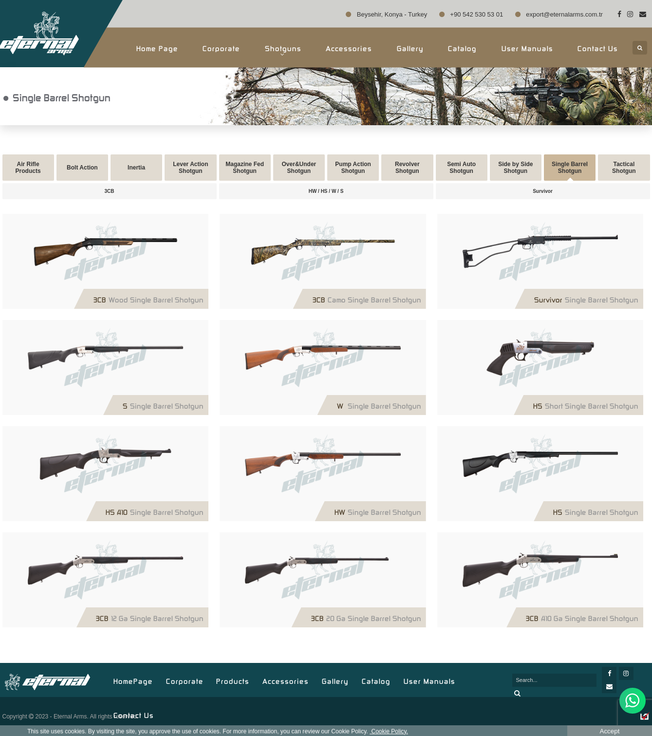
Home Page (157, 47)
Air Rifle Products (28, 167)
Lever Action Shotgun (190, 167)
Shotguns (283, 49)
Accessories (349, 47)
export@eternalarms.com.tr (559, 14)
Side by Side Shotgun (515, 167)
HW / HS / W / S (326, 191)
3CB (109, 191)
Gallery (410, 47)
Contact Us (597, 47)
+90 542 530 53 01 (471, 14)
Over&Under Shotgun (299, 167)
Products (232, 680)
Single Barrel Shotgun (570, 167)
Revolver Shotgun (407, 167)
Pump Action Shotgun (353, 167)
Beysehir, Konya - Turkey (386, 14)
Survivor (543, 191)
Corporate (221, 47)
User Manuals (527, 47)
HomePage (133, 680)
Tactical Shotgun (624, 167)
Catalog (462, 47)
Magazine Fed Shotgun (244, 167)
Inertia (136, 167)
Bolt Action (82, 167)
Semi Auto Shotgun (461, 167)
